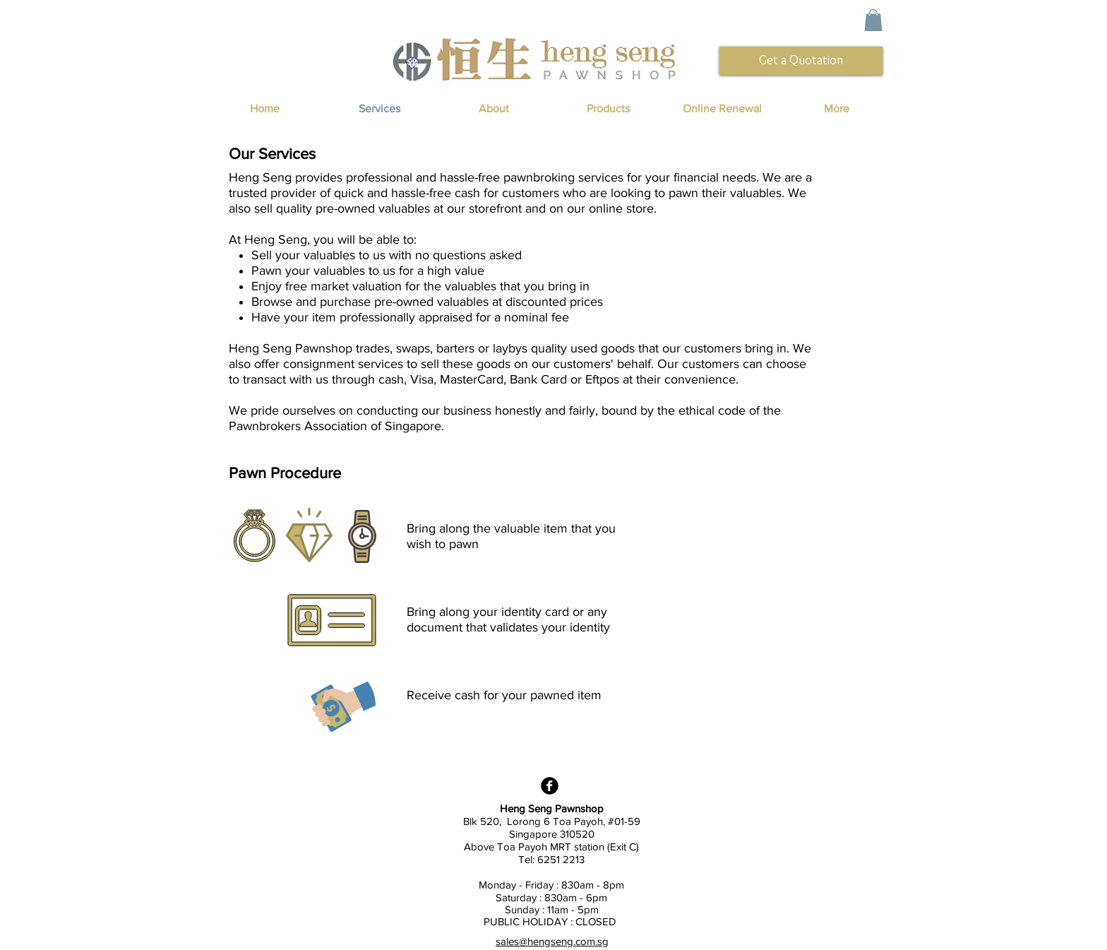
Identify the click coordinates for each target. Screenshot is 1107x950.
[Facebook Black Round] (549, 786)
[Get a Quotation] (800, 61)
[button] (873, 20)
